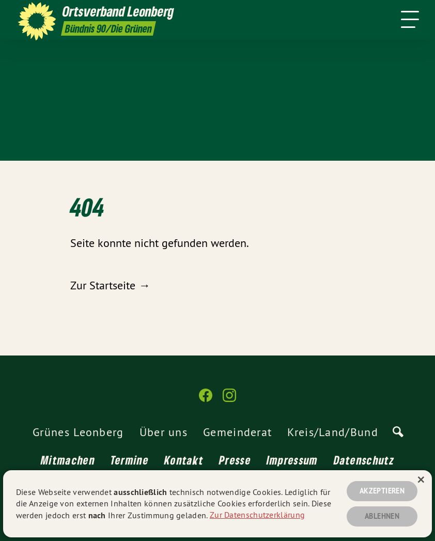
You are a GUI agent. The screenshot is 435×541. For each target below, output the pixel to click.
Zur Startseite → (110, 285)
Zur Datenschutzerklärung (257, 514)
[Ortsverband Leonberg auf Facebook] (206, 399)
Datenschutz (364, 460)
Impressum (292, 460)
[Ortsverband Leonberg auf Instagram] (229, 399)
